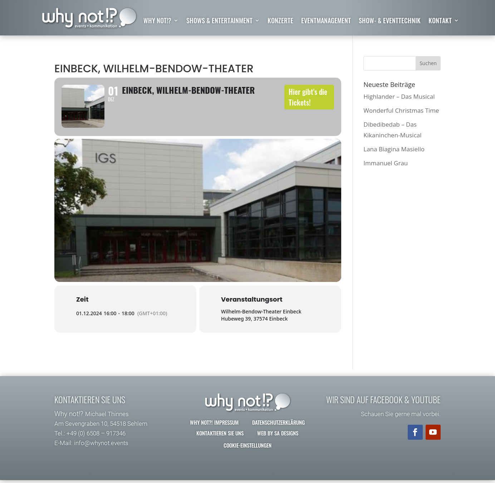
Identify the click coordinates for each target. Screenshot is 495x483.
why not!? (157, 21)
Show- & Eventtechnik (390, 21)
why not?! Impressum (214, 428)
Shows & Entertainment (219, 21)
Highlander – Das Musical (399, 96)
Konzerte (280, 21)
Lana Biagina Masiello (394, 149)
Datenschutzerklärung (278, 428)
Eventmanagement (326, 21)
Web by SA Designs (277, 439)
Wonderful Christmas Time (401, 110)
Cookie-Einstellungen (247, 451)
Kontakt (440, 21)
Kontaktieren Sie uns (220, 439)
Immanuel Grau (385, 163)
